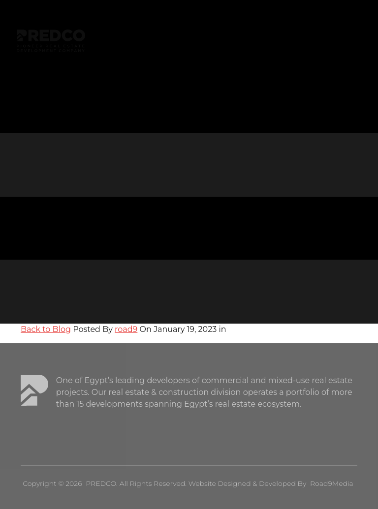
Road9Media (331, 483)
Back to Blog (46, 329)
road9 (126, 329)
